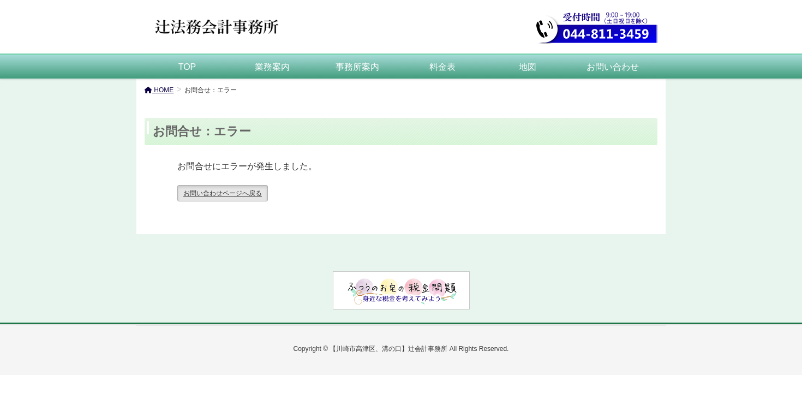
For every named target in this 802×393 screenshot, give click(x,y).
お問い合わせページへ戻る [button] (222, 193)
